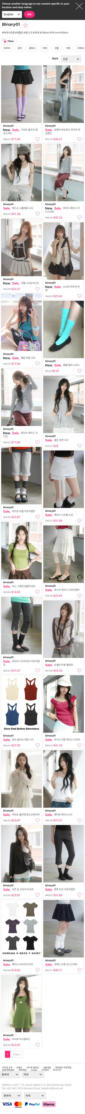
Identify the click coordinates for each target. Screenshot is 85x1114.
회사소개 (57, 1070)
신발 (56, 48)
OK (29, 14)
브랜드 (19, 1067)
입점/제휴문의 (8, 1070)
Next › (17, 1054)
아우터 (7, 48)
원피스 (32, 48)
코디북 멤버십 (33, 1067)
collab (34, 1070)
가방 (68, 48)
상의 (19, 48)
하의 (45, 48)
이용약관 (47, 1067)
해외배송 (23, 1070)
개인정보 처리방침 (63, 1067)
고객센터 (45, 1070)
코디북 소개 (7, 1067)
